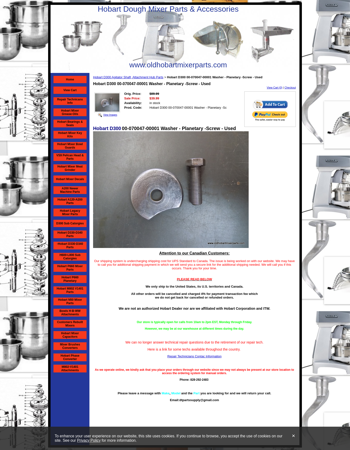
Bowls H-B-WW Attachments (70, 312)
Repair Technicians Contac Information (194, 356)
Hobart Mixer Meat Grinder (70, 168)
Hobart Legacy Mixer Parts (70, 212)
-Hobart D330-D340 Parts (70, 245)
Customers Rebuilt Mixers (70, 323)
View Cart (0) (274, 87)
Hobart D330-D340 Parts (69, 234)
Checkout (290, 87)
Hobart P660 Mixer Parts (70, 268)
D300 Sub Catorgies (70, 223)
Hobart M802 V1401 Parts (70, 290)
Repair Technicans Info (70, 101)
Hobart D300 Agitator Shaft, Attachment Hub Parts (128, 77)
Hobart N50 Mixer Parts (70, 301)
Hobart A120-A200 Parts (70, 201)
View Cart (70, 90)
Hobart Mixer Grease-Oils (70, 112)
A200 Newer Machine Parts (70, 190)
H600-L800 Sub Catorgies (70, 256)
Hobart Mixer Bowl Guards (70, 145)
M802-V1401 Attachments (70, 368)
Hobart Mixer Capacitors (70, 335)
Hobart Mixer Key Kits (70, 134)
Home (70, 79)
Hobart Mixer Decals (70, 179)
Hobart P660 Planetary (70, 279)
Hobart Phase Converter (70, 357)
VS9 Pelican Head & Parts (70, 157)
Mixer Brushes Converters (70, 346)
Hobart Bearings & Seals (70, 123)
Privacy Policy (89, 440)
